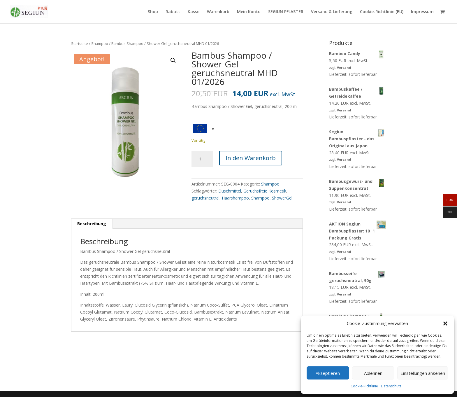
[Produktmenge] (202, 159)
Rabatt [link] (173, 12)
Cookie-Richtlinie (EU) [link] (381, 12)
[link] (29, 11)
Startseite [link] (79, 43)
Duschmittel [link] (229, 191)
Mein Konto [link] (249, 12)
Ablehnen (373, 373)
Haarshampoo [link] (235, 198)
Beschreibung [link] (91, 223)
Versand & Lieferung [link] (331, 12)
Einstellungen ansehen (422, 373)
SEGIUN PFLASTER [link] (285, 12)
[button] (445, 323)
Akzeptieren (328, 373)
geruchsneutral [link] (205, 198)
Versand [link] (344, 67)
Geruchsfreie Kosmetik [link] (264, 191)
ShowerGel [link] (282, 198)
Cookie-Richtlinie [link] (364, 386)
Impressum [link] (422, 12)
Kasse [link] (193, 12)
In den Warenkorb (251, 158)
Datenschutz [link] (391, 386)
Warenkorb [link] (218, 12)
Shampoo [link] (99, 43)
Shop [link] (153, 12)
